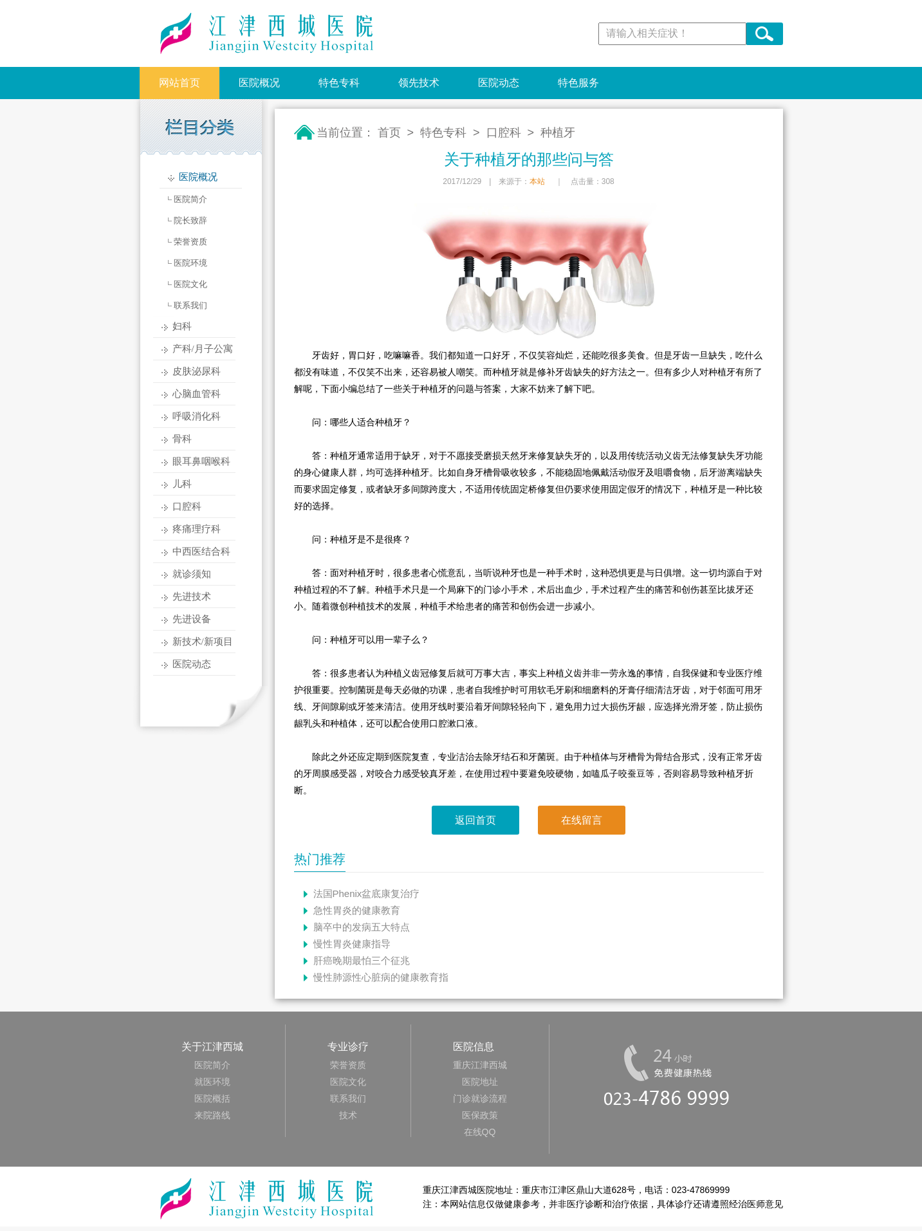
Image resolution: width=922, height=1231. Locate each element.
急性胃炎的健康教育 (356, 910)
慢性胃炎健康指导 (352, 943)
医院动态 (498, 82)
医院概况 (259, 82)
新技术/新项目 (202, 641)
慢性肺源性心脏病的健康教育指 (380, 977)
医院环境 (190, 263)
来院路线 (212, 1115)
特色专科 (339, 82)
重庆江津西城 (480, 1065)
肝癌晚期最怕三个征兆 (361, 960)
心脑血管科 (196, 394)
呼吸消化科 (196, 416)
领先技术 (418, 82)
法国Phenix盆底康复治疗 (366, 893)
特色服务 (578, 82)
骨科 (182, 439)
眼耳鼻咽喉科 (201, 461)
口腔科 (186, 506)
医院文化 (190, 284)
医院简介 (190, 199)
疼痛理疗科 (196, 529)
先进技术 (191, 596)
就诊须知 (191, 574)
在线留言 (581, 820)
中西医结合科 (201, 551)
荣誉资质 (190, 241)
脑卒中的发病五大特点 (361, 926)
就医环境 (212, 1082)
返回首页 (475, 820)
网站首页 (179, 82)
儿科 (182, 484)
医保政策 (480, 1115)
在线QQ (480, 1132)
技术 (348, 1115)
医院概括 (212, 1098)
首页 (389, 132)
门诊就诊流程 (480, 1098)
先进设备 (191, 619)
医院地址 (480, 1082)
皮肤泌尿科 (196, 371)
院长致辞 (190, 220)
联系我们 (190, 305)
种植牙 (557, 132)
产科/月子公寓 (202, 349)
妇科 (182, 326)
